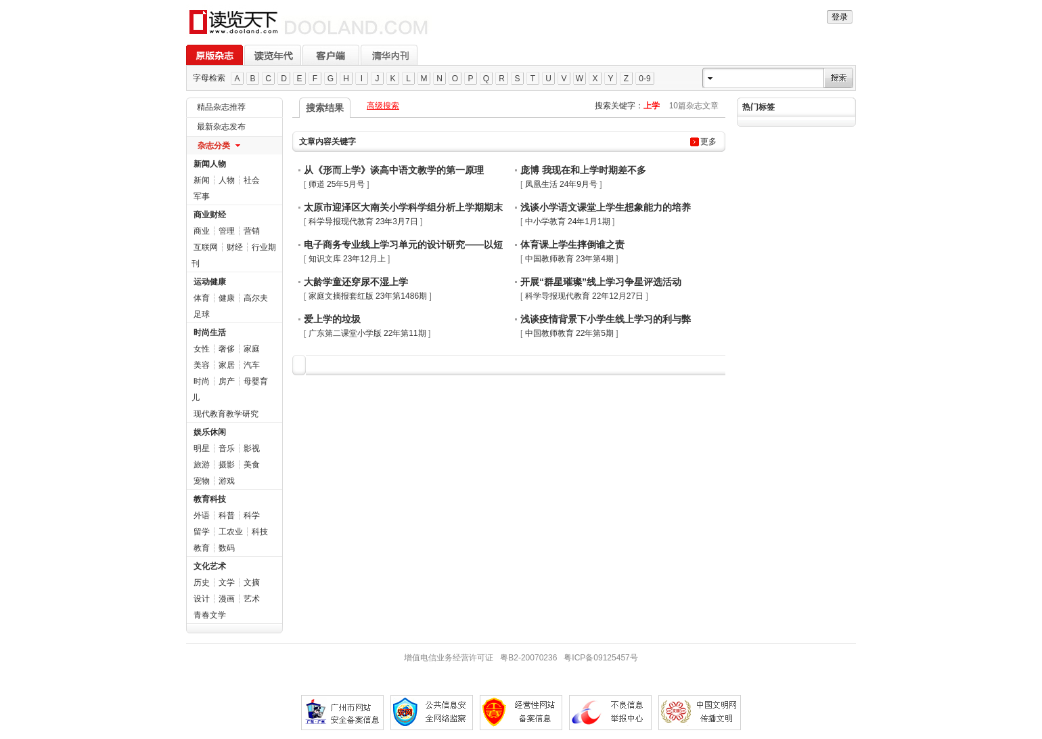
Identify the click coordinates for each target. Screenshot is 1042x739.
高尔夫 (256, 298)
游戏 (227, 481)
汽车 (252, 365)
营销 (252, 231)
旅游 (202, 464)
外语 (202, 515)
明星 (202, 448)
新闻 (202, 180)
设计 (202, 599)
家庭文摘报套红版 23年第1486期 (368, 296)
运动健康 (210, 282)
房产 (227, 381)
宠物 (202, 481)
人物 (227, 180)
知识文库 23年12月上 (347, 258)
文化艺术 (210, 566)
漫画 (227, 599)
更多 (708, 141)
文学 (227, 582)
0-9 (644, 78)
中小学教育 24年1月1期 (567, 221)
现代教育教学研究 (226, 414)
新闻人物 (210, 164)
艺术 (252, 599)
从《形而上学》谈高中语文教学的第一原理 (394, 170)
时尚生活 (210, 332)
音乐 (227, 448)
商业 (202, 231)
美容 (202, 365)
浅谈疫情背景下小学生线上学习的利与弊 (605, 319)
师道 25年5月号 (337, 184)
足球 (202, 314)
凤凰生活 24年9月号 (561, 184)
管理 (227, 231)
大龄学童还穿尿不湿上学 (356, 281)
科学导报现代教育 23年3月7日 (363, 221)
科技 (260, 531)
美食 (252, 464)
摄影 (227, 464)
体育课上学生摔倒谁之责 (572, 244)
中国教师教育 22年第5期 (569, 333)
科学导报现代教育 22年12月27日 (584, 296)
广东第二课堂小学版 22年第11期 (367, 333)
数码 (227, 548)
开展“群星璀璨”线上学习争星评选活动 (600, 281)
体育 (202, 298)
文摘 (252, 582)
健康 (227, 298)
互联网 (206, 247)
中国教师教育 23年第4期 (569, 258)
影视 (252, 448)
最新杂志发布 (221, 126)
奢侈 (227, 349)
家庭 (252, 349)
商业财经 (210, 214)
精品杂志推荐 (221, 107)
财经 (235, 247)
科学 (252, 515)
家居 (227, 365)
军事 (202, 196)
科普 (227, 515)
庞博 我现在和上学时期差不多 (583, 170)
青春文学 (210, 615)
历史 (202, 582)
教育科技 (210, 499)
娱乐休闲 (210, 432)
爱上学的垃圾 (332, 319)
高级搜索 (383, 105)
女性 (202, 349)
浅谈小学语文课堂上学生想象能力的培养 (605, 207)
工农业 (231, 531)
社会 (252, 180)
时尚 (202, 381)
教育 (202, 548)
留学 (202, 531)
